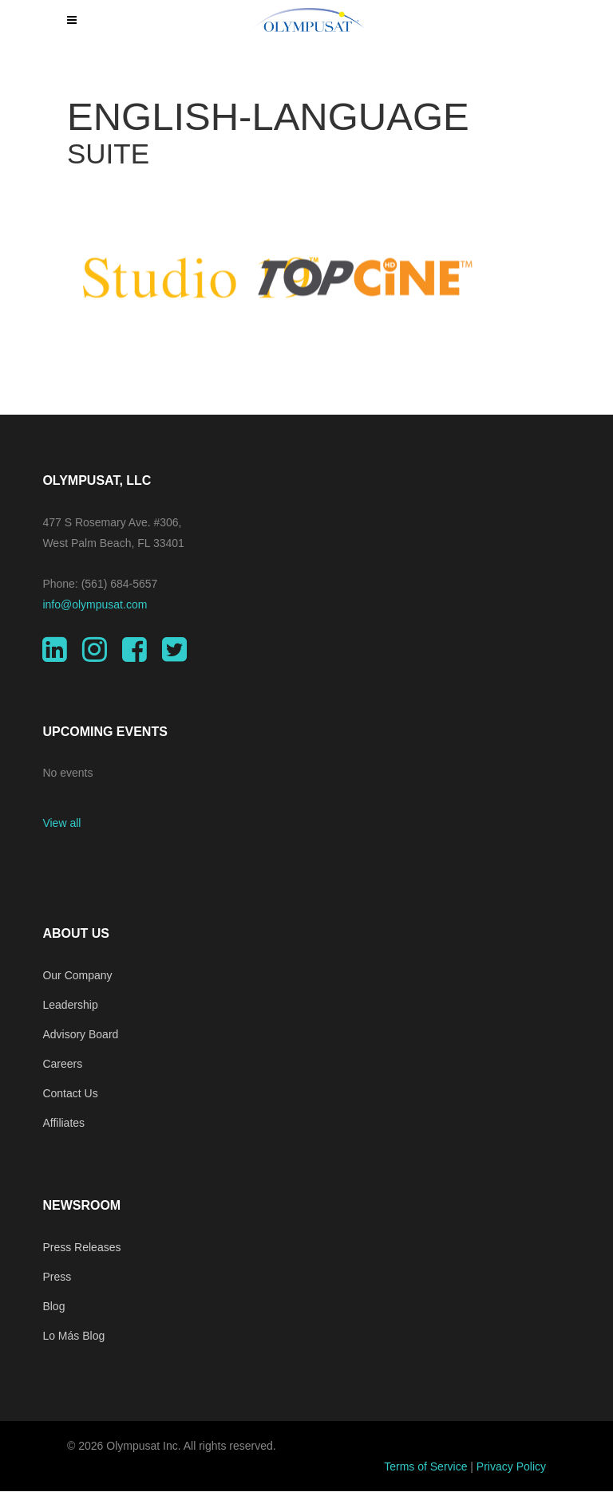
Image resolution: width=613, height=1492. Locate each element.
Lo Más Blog (73, 1335)
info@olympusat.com (94, 604)
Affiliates (63, 1122)
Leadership (69, 1004)
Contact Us (69, 1093)
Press (56, 1276)
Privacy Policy (511, 1466)
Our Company (77, 975)
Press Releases (81, 1247)
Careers (62, 1063)
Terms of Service (425, 1466)
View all (61, 823)
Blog (53, 1306)
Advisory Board (80, 1034)
